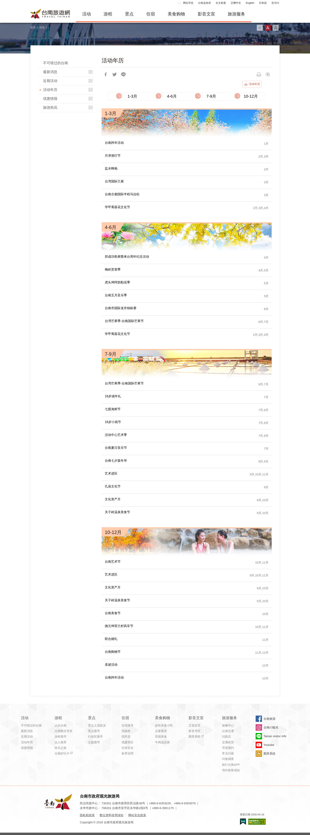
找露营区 (127, 742)
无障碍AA (257, 822)
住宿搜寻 (127, 725)
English (250, 2)
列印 (259, 74)
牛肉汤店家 (162, 742)
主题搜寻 (94, 742)
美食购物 (176, 13)
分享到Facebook (106, 74)
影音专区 (194, 731)
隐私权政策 (87, 815)
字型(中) (268, 28)
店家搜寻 (161, 731)
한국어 (275, 2)
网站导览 (188, 2)
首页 (33, 27)
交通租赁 (228, 742)
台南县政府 (204, 2)
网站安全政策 (137, 815)
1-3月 (132, 96)
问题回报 (268, 74)
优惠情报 (50, 99)
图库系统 (194, 736)
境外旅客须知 (231, 770)
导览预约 (228, 747)
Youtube (269, 744)
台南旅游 (269, 718)
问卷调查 (228, 759)
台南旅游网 (50, 14)
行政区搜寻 (95, 736)
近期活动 (50, 81)
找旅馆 (126, 731)
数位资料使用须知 (111, 815)
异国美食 (161, 736)
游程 (108, 13)
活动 (86, 13)
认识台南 (60, 725)
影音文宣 (206, 13)
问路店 (226, 736)
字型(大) (276, 28)
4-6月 (172, 96)
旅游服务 (236, 13)
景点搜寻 (94, 731)
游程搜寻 (60, 736)
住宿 (150, 13)
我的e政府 (243, 822)
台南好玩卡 (62, 753)
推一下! (114, 74)
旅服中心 (228, 725)
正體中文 (236, 2)
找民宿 (126, 736)
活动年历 (50, 90)
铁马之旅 (60, 747)
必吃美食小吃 (164, 725)
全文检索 (221, 2)
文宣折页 (194, 725)
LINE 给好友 (123, 74)
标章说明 (127, 753)
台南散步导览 (63, 731)
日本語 (263, 2)
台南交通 (228, 731)
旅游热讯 (50, 108)
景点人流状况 (97, 725)
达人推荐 (60, 742)
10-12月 (251, 96)
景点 (129, 13)
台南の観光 (271, 727)
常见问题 (228, 753)
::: (179, 3)
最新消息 (50, 72)
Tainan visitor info (275, 736)
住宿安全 (127, 747)
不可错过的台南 (55, 63)
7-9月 (211, 96)
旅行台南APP (231, 764)
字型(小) (260, 28)
